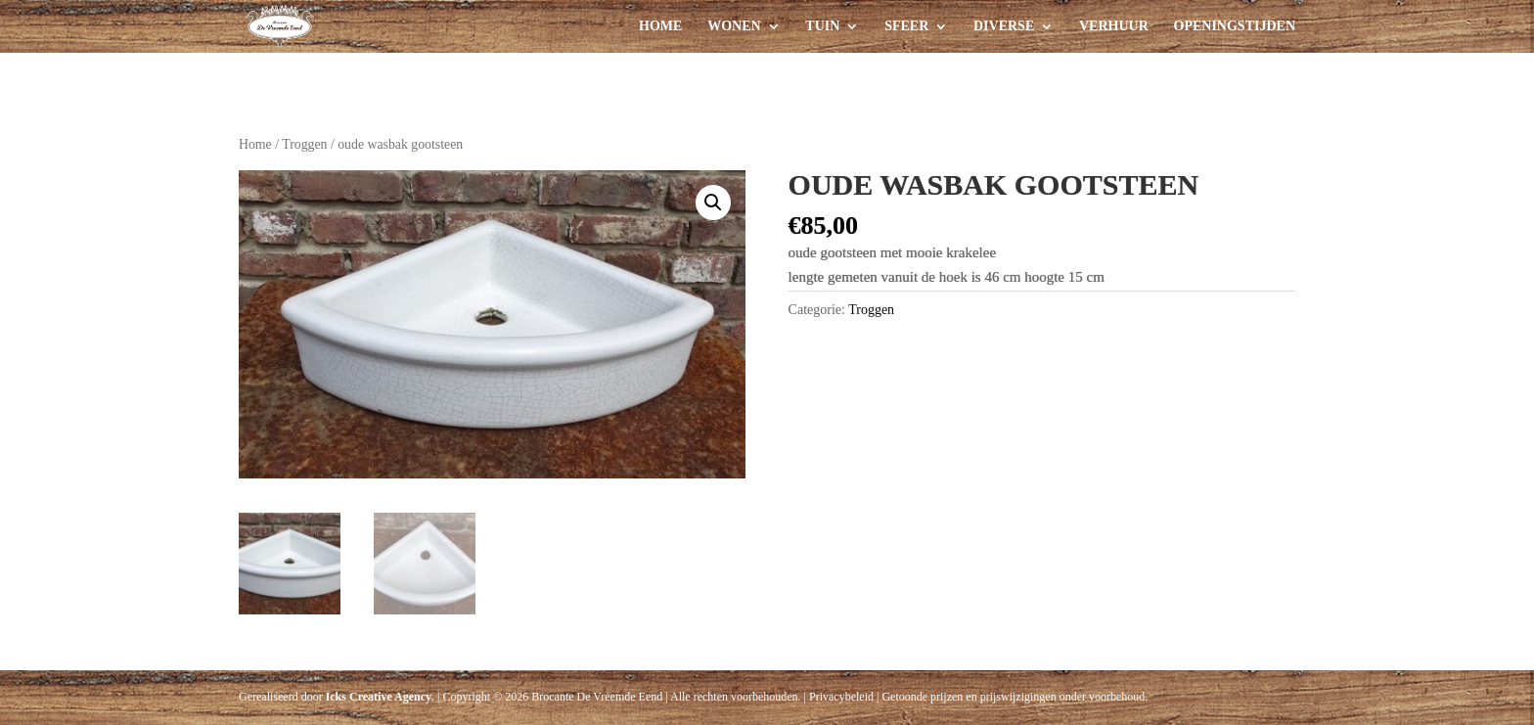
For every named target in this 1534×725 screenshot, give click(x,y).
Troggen (304, 144)
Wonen (733, 26)
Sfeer (906, 26)
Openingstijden (1234, 26)
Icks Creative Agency (378, 696)
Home (660, 26)
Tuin (822, 26)
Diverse (1003, 26)
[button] (713, 202)
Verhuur (1114, 26)
